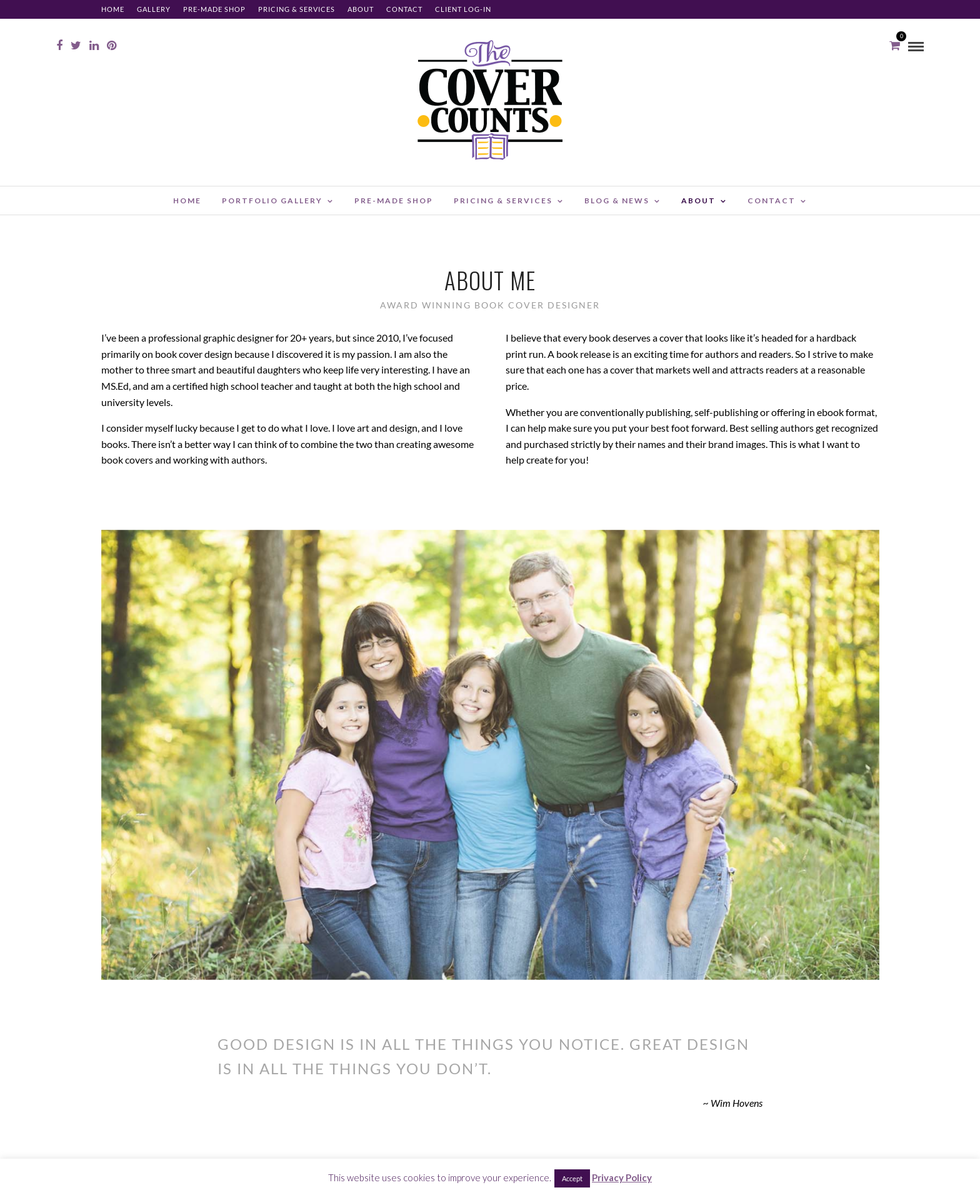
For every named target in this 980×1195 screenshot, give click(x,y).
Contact (404, 9)
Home (112, 9)
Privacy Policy (622, 1177)
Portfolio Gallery (272, 200)
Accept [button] (572, 1178)
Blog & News (616, 200)
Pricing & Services (296, 9)
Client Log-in (463, 9)
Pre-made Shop (214, 9)
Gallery (154, 9)
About (361, 9)
